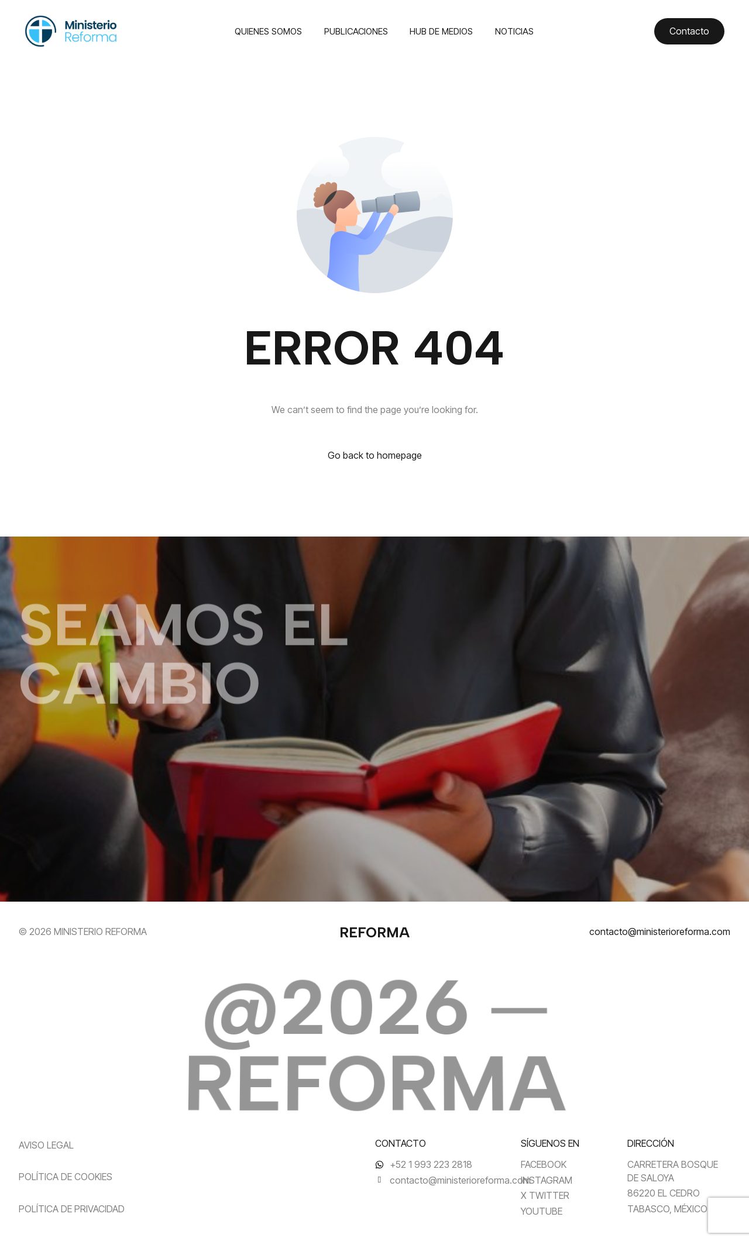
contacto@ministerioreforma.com (659, 931)
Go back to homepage (375, 455)
